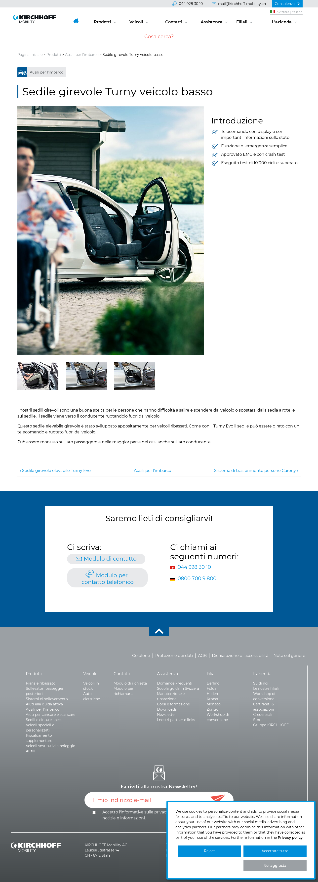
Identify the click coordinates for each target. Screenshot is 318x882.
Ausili (30, 751)
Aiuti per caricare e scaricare (50, 714)
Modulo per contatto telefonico (107, 578)
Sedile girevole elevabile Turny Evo (56, 470)
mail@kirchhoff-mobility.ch (242, 3)
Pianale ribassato (40, 683)
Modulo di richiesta (130, 683)
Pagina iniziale (29, 54)
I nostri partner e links (176, 720)
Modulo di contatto (110, 558)
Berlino (213, 683)
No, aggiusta (275, 865)
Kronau (213, 699)
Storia (258, 720)
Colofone (141, 655)
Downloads (167, 709)
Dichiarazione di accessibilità (240, 655)
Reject (209, 851)
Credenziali (262, 714)
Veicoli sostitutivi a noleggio (50, 746)
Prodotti (102, 22)
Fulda (211, 688)
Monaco (214, 704)
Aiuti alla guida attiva (44, 704)
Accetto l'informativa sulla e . (159, 815)
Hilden (212, 693)
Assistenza (212, 22)
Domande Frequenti (174, 683)
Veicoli (136, 22)
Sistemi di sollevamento (47, 699)
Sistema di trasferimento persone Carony (255, 470)
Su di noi (260, 683)
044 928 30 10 (191, 3)
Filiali (241, 22)
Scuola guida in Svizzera (178, 688)
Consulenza (285, 3)
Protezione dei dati (174, 655)
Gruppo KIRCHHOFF (271, 725)
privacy (161, 812)
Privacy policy (290, 837)
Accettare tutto (275, 851)
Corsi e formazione (173, 704)
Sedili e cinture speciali (46, 720)
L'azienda (282, 22)
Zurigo (212, 709)
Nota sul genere (289, 655)
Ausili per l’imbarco (82, 54)
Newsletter (166, 714)
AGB (202, 655)
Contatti (173, 22)
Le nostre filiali (266, 688)
